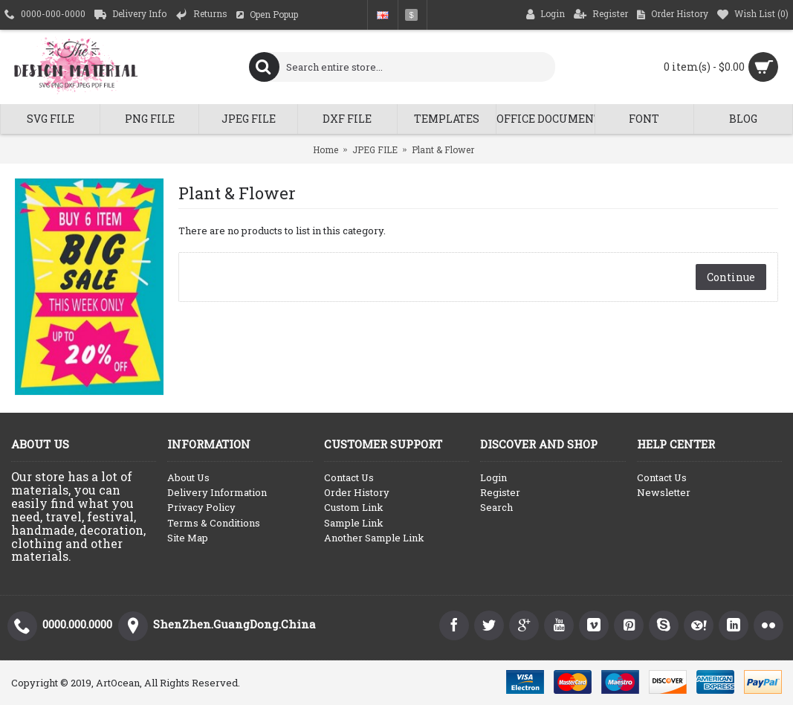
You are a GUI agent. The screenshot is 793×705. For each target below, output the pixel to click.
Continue (731, 277)
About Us (188, 477)
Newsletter (663, 492)
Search (496, 507)
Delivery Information (217, 492)
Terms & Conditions (213, 522)
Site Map (187, 537)
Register (500, 492)
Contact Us (349, 477)
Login (493, 477)
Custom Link (353, 507)
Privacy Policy (201, 507)
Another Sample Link (374, 537)
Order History (356, 492)
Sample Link (353, 522)
